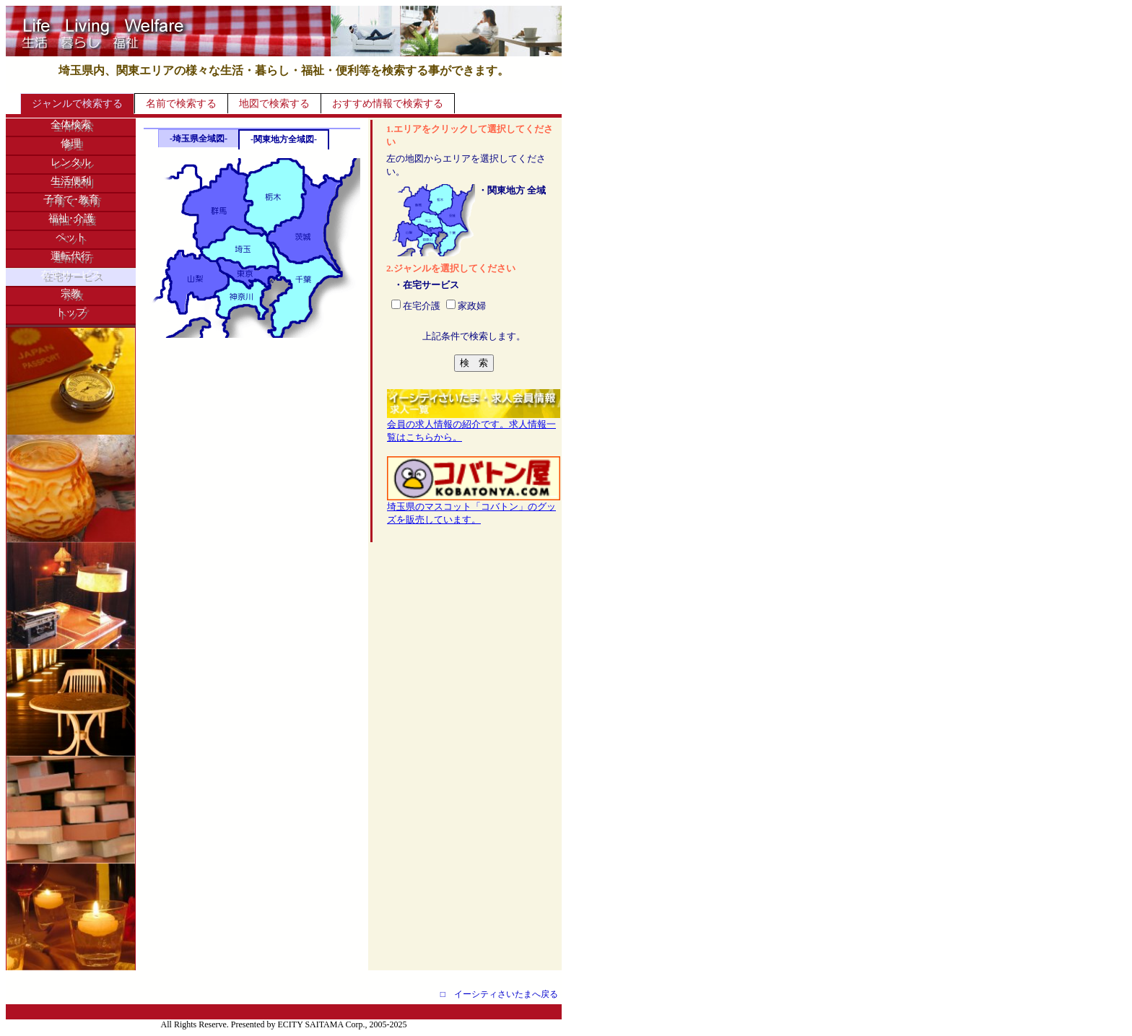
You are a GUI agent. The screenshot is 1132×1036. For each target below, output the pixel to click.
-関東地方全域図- (284, 139)
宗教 (71, 293)
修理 (71, 143)
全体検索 (71, 124)
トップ (71, 312)
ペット (71, 237)
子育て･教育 (71, 199)
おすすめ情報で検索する (387, 103)
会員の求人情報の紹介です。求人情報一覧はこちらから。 (473, 426)
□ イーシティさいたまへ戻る (499, 994)
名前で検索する (181, 103)
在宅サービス (70, 274)
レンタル (71, 162)
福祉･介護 (71, 218)
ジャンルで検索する (77, 103)
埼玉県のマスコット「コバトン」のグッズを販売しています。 (473, 508)
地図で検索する (274, 103)
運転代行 (71, 256)
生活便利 (71, 180)
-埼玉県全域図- (198, 139)
